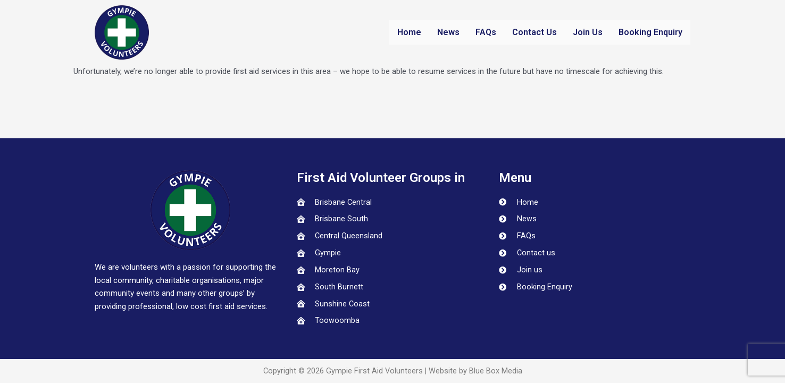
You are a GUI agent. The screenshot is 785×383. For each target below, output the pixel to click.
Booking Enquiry (650, 32)
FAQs (485, 32)
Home (409, 32)
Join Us (588, 32)
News (448, 32)
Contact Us (534, 32)
